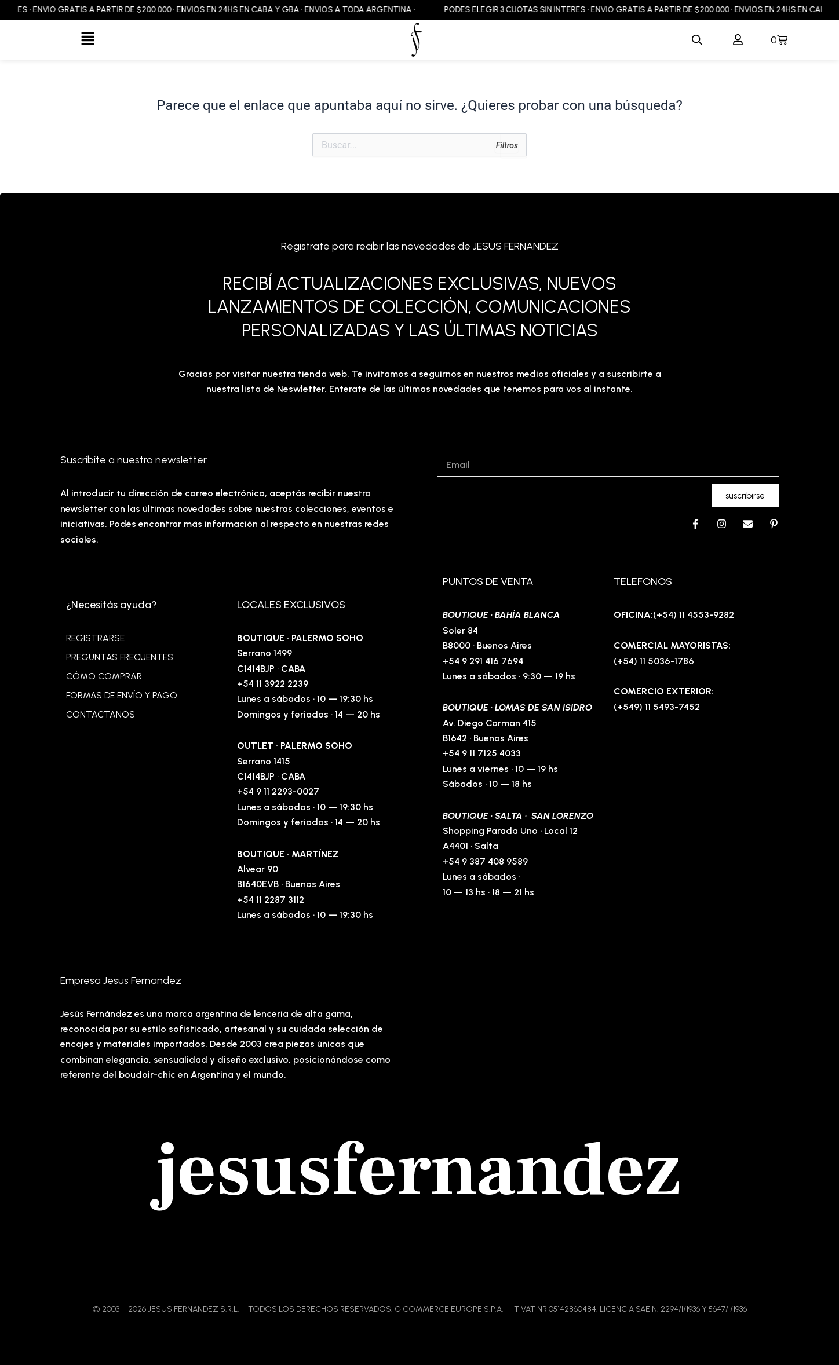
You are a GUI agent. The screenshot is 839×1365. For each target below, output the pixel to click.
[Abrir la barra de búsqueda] (697, 40)
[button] (87, 39)
